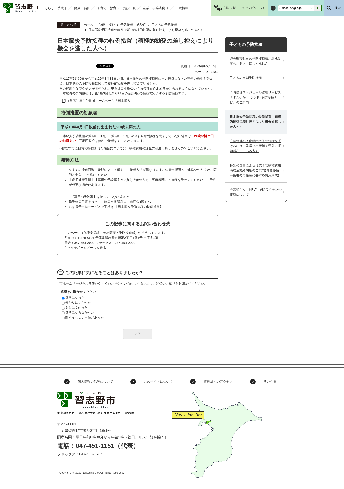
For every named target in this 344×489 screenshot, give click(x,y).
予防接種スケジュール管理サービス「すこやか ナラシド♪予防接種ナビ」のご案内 (255, 97)
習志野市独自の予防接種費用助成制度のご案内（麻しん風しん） (255, 61)
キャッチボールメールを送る (85, 247)
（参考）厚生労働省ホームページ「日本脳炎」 (100, 100)
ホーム (88, 25)
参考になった (73, 297)
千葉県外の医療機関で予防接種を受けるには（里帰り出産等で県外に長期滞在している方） (255, 146)
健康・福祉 (107, 25)
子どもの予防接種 (164, 25)
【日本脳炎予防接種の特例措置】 (139, 207)
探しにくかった (75, 307)
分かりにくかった (76, 302)
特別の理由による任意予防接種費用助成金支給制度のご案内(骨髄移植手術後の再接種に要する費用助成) (255, 170)
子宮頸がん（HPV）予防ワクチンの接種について (256, 192)
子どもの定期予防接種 (246, 78)
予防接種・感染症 (133, 25)
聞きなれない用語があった (83, 317)
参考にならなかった (78, 312)
